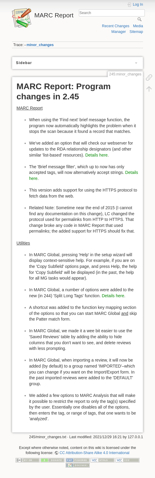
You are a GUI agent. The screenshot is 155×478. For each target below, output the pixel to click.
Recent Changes (115, 26)
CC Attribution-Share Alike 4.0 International (95, 453)
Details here (96, 155)
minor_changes (40, 45)
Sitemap (136, 32)
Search (140, 19)
